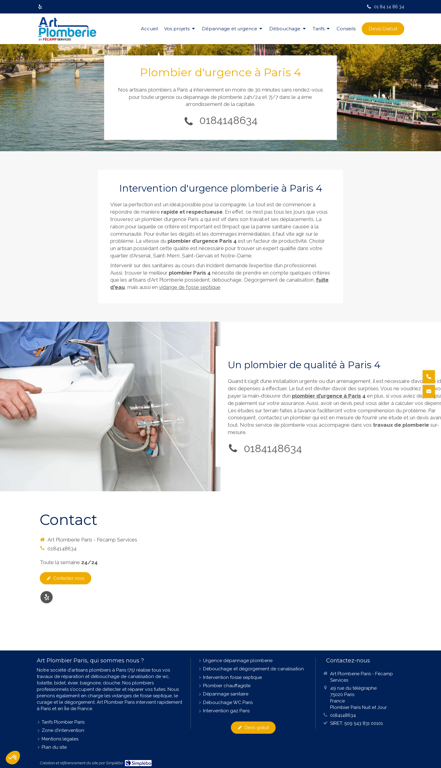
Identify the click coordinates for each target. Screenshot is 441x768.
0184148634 (228, 120)
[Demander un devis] (429, 391)
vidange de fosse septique (190, 287)
